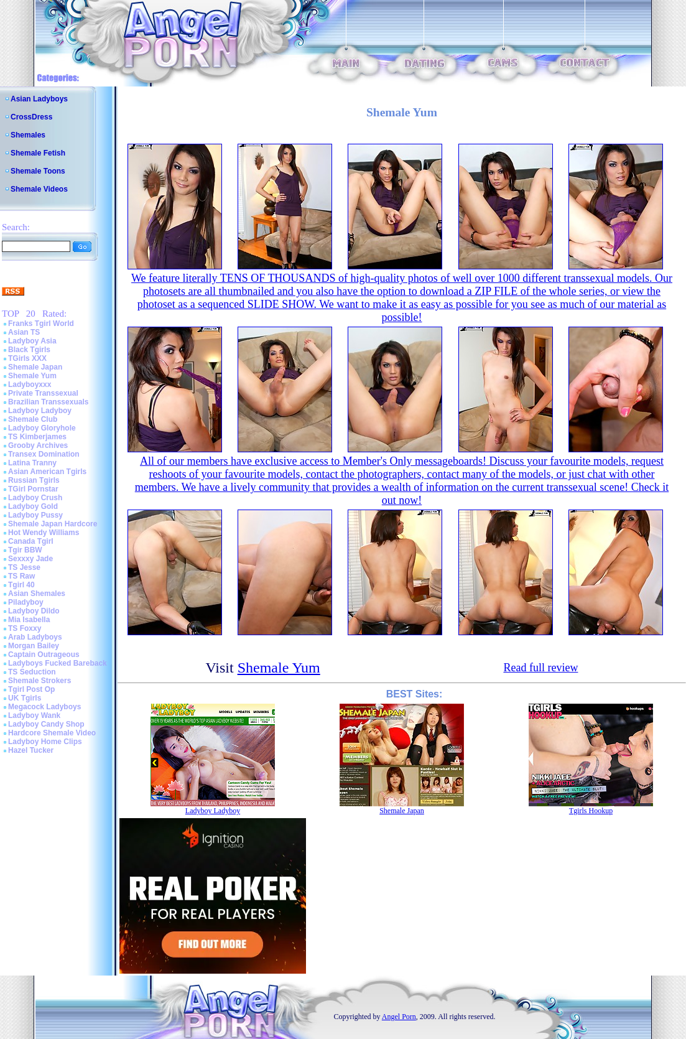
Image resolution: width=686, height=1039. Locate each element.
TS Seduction (32, 672)
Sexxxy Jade (30, 558)
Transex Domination (44, 454)
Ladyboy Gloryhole (42, 428)
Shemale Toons (38, 171)
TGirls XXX (27, 358)
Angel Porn (399, 1016)
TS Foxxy (24, 628)
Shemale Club (32, 419)
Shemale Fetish (38, 153)
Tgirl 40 (21, 584)
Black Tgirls (29, 349)
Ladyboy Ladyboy (40, 410)
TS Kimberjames (37, 436)
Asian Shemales (36, 593)
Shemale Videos (39, 189)
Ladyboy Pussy (35, 515)
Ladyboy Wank (34, 715)
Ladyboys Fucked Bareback (57, 663)
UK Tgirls (24, 698)
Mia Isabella (29, 619)
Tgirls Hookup (591, 810)
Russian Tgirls (34, 480)
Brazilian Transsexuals (48, 402)
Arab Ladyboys (35, 637)
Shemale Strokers (39, 680)
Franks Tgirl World (41, 323)
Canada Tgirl (30, 541)
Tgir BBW (25, 550)
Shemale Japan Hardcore (52, 524)
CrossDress (31, 117)
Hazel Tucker (30, 750)
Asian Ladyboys (39, 99)
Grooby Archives (38, 445)
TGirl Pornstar (33, 489)
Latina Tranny (32, 463)
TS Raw (21, 576)
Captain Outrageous (44, 654)
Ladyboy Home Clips (45, 741)
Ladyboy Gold (33, 506)
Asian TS (24, 332)
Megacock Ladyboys (44, 706)
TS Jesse (24, 567)
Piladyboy (26, 602)
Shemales (28, 135)
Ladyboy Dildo (34, 611)
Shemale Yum (32, 375)
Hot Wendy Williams (43, 532)
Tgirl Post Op (31, 689)
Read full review (540, 667)
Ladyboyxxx (29, 384)
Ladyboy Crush (35, 497)
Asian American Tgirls (47, 471)
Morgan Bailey (33, 645)
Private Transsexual (43, 393)
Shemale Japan (35, 367)
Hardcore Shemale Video (52, 733)
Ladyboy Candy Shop (46, 724)
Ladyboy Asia (32, 341)
